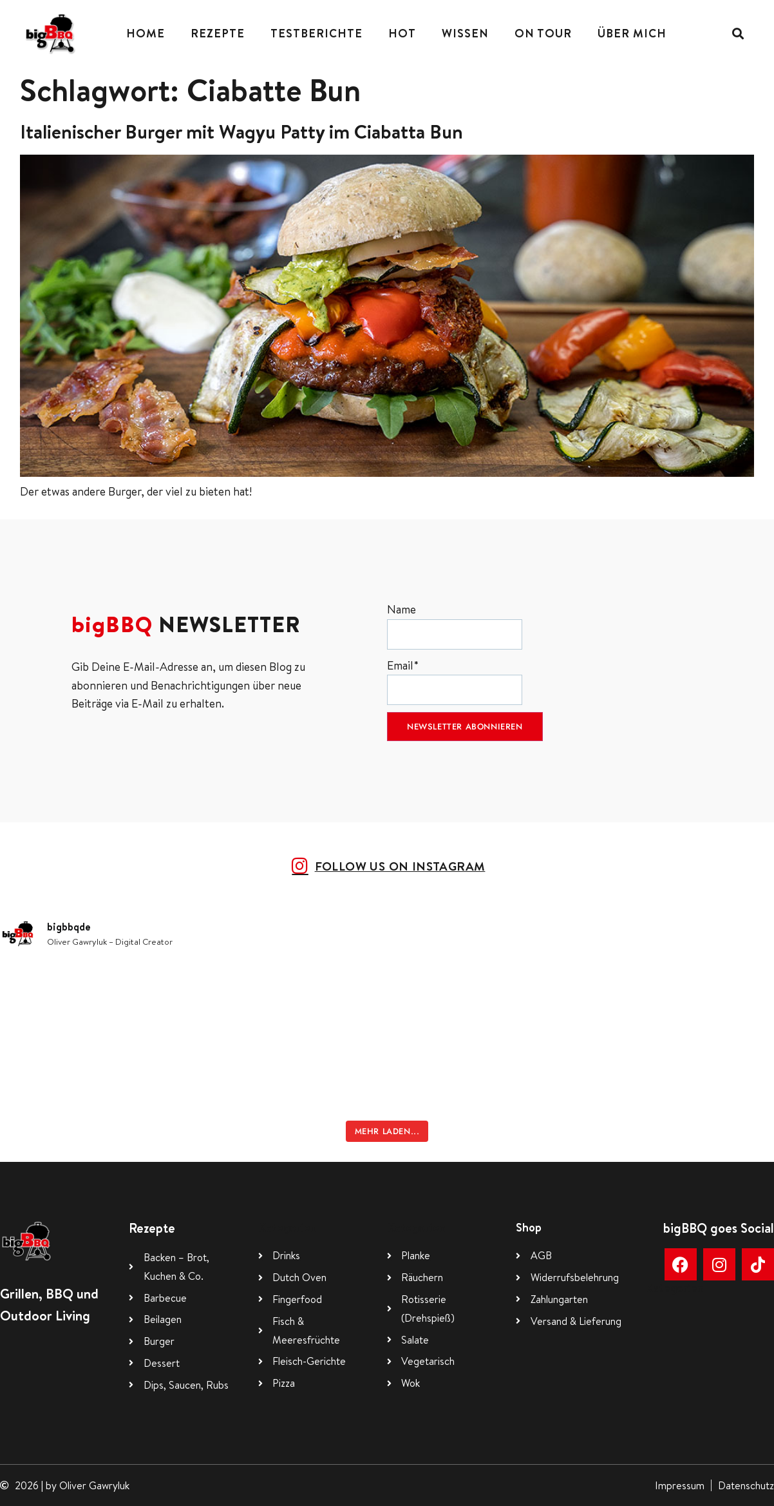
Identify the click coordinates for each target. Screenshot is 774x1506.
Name (454, 625)
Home (145, 33)
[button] (738, 33)
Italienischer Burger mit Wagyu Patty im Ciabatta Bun (241, 131)
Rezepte (218, 33)
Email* (454, 681)
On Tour (543, 33)
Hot (402, 33)
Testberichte (316, 33)
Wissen (465, 33)
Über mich (632, 33)
